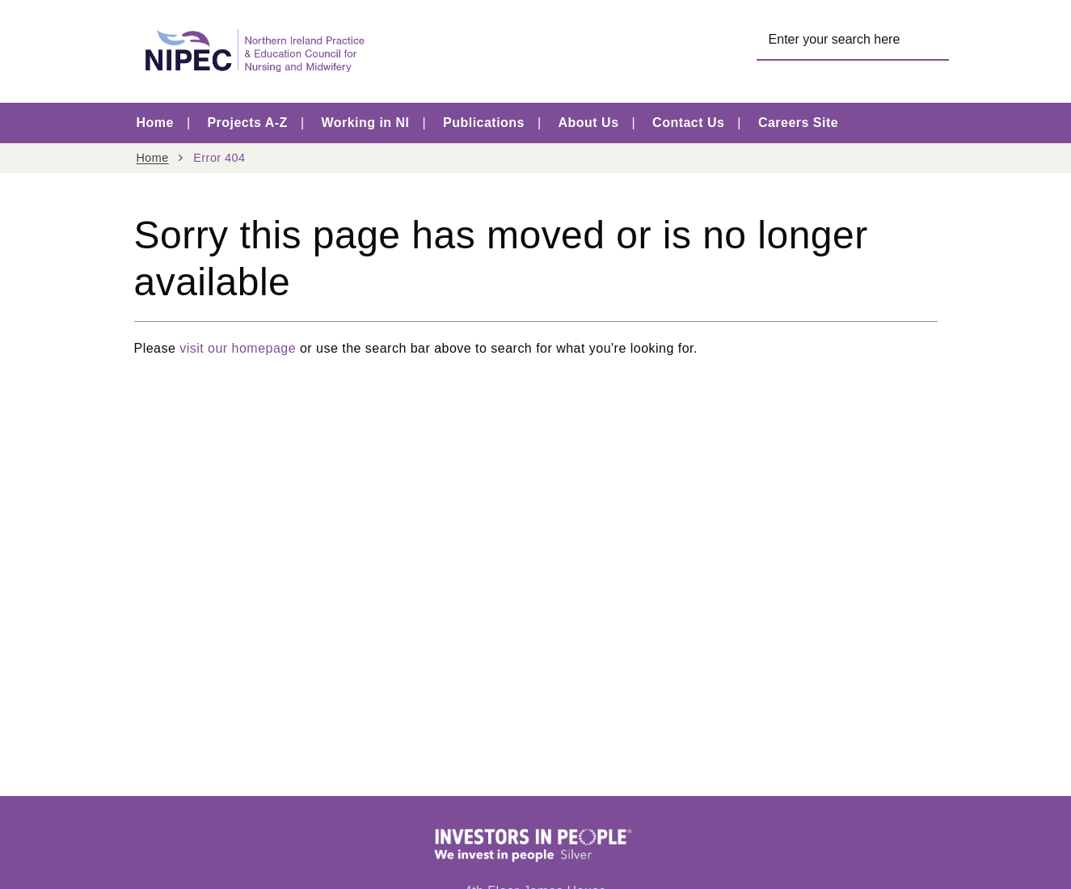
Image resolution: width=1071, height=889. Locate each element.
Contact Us (688, 122)
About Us (589, 122)
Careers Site (798, 122)
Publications (484, 122)
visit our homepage (237, 348)
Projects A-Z (247, 122)
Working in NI (365, 122)
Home (155, 122)
